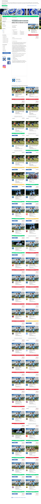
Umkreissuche (4, 28)
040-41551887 (19, 81)
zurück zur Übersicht (14, 17)
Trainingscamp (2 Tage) (5, 38)
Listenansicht (4, 26)
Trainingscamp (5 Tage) (5, 41)
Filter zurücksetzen (5, 54)
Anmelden (15, 135)
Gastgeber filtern (6, 21)
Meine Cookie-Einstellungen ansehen (32, 5)
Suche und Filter (4, 17)
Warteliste (13, 118)
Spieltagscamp (4, 37)
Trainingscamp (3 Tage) (5, 39)
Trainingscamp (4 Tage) (5, 40)
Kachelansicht (4, 25)
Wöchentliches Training (5, 42)
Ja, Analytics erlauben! (4, 5)
